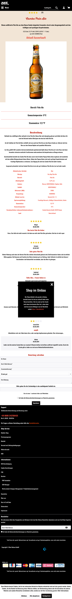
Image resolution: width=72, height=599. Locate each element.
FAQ (2, 472)
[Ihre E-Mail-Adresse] (36, 364)
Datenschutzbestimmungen (33, 398)
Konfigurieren (47, 596)
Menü (5, 7)
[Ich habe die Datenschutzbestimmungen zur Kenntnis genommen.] (18, 398)
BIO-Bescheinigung (6, 464)
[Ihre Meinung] (36, 381)
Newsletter (4, 494)
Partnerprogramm (6, 437)
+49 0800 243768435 (9, 415)
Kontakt (3, 441)
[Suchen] (56, 8)
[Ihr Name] (36, 359)
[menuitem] (5, 8)
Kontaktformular (34, 423)
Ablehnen (24, 596)
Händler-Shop (5, 433)
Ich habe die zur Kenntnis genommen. (37, 398)
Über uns (3, 498)
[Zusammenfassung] (36, 369)
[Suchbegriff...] (51, 8)
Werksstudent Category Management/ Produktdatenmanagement (20, 489)
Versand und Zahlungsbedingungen (10, 445)
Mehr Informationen (63, 591)
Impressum (4, 510)
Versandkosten (32, 540)
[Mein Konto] (64, 8)
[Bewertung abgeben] (36, 374)
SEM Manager (5, 485)
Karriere (3, 476)
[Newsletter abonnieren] (66, 528)
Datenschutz (4, 506)
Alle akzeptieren (34, 596)
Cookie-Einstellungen (7, 468)
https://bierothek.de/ (38, 309)
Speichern (36, 403)
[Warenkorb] (69, 8)
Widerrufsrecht (5, 449)
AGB (2, 454)
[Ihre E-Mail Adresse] (31, 528)
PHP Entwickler (6, 480)
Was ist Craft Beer (6, 502)
